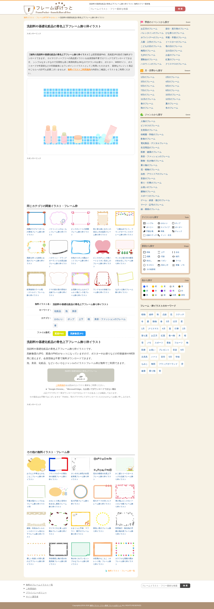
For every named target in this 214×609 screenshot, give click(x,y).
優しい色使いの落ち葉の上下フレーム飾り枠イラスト (36, 561)
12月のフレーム (173, 99)
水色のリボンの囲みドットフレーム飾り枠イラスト (80, 261)
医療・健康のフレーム (151, 152)
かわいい (54, 17)
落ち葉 (144, 335)
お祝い (152, 350)
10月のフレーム (173, 94)
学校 (178, 357)
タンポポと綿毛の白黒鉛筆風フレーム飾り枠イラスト (80, 476)
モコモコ (150, 265)
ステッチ (180, 314)
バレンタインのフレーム (152, 33)
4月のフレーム (172, 81)
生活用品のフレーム (150, 147)
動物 (155, 321)
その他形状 (151, 269)
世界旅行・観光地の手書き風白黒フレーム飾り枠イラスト (124, 531)
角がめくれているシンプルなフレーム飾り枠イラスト (80, 561)
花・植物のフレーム (150, 169)
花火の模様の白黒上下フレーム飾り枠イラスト (102, 476)
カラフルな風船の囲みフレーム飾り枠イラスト (124, 561)
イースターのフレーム (176, 42)
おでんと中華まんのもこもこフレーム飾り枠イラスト (36, 476)
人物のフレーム (148, 121)
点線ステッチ (151, 235)
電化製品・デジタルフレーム (154, 143)
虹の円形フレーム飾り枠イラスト (80, 502)
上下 (81, 319)
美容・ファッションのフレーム (110, 319)
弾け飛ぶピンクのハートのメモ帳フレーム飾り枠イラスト (124, 504)
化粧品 (57, 311)
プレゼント (164, 350)
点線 (164, 314)
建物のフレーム (148, 191)
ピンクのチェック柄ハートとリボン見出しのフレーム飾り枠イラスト (102, 262)
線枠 (151, 314)
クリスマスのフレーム (176, 64)
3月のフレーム (147, 81)
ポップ (71, 319)
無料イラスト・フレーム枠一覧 (121, 571)
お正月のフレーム (149, 28)
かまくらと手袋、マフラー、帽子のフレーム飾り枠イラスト (80, 531)
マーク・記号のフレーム (152, 204)
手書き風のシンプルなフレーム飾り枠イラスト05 (36, 504)
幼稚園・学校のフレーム (152, 134)
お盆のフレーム (173, 55)
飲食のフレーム (148, 139)
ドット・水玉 (166, 235)
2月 (184, 328)
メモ (149, 342)
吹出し (149, 261)
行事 (177, 328)
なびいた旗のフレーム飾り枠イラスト (124, 290)
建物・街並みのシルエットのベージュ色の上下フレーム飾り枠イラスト (36, 532)
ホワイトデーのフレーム (152, 37)
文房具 (144, 357)
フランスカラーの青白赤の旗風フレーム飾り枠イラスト (58, 476)
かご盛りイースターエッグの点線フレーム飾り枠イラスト (124, 476)
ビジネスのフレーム (150, 125)
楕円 (177, 256)
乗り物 (152, 371)
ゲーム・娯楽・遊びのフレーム (155, 200)
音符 (163, 357)
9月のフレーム (147, 94)
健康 (143, 371)
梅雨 (153, 364)
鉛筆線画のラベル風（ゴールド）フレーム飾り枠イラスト (36, 292)
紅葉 (163, 335)
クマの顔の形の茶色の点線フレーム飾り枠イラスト (58, 292)
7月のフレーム (147, 90)
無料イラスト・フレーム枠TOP (36, 17)
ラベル (178, 261)
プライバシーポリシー (36, 592)
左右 (177, 252)
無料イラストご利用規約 (79, 69)
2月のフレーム (172, 77)
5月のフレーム (147, 86)
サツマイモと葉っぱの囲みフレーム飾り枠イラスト (58, 531)
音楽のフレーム (148, 178)
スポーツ (159, 342)
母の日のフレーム (174, 46)
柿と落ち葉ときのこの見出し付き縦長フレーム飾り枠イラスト (102, 232)
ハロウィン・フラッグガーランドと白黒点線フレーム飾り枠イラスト (58, 262)
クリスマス (153, 328)
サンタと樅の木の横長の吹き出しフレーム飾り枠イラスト (124, 261)
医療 (143, 350)
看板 (169, 342)
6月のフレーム (172, 86)
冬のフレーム (172, 108)
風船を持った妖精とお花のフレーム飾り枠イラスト (36, 261)
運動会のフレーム (149, 59)
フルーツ (178, 342)
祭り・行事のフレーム (151, 183)
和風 (162, 231)
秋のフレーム (147, 108)
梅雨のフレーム (148, 50)
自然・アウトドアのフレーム (154, 174)
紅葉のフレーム (173, 59)
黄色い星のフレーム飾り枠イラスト (102, 529)
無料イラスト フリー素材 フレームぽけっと (106, 605)
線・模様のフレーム (150, 209)
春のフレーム (147, 103)
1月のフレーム (147, 77)
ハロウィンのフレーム (151, 64)
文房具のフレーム (149, 130)
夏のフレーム (172, 103)
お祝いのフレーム (149, 187)
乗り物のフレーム (149, 165)
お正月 (154, 335)
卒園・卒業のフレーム (176, 37)
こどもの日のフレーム (151, 46)
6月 (182, 350)
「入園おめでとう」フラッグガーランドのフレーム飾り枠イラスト (124, 232)
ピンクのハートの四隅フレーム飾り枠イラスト (80, 232)
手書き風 (149, 231)
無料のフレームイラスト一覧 (39, 585)
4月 (163, 328)
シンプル (149, 223)
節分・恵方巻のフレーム (177, 28)
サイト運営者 (32, 596)
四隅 (148, 256)
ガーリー (149, 227)
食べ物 (172, 335)
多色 (183, 295)
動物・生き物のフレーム (152, 161)
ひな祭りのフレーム (175, 33)
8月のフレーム (172, 90)
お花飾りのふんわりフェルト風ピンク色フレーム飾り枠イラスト (80, 292)
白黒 (174, 295)
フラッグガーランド (168, 364)
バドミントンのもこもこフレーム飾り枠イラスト (58, 232)
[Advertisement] (81, 42)
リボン (163, 261)
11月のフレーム (148, 99)
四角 (148, 252)
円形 (163, 256)
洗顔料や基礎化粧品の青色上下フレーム (81, 371)
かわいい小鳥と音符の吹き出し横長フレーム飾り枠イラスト (58, 504)
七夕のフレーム (148, 55)
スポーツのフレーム (150, 196)
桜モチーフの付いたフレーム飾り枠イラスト (102, 502)
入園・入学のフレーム (151, 42)
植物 (143, 314)
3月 (167, 321)
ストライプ (165, 227)
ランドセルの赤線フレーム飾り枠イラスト (102, 290)
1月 (143, 328)
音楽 (175, 350)
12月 (175, 321)
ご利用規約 (60, 385)
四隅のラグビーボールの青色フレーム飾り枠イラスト (36, 232)
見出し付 (164, 265)
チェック (178, 231)
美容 (74, 311)
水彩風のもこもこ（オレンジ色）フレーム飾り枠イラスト (102, 561)
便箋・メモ (180, 265)
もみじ (144, 364)
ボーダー (178, 227)
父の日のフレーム (174, 50)
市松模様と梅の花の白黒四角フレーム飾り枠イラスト (58, 561)
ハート (154, 357)
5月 (170, 357)
